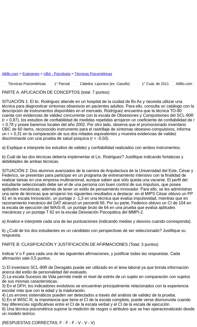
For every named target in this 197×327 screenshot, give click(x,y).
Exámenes (30, 74)
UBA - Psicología (57, 74)
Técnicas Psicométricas (93, 74)
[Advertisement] (50, 34)
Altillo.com (10, 74)
